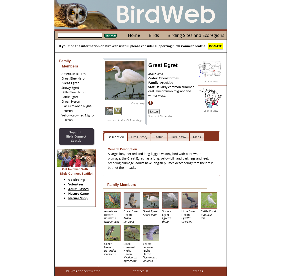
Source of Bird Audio (160, 116)
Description (116, 137)
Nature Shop (78, 198)
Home (134, 35)
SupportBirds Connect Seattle (76, 136)
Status (159, 137)
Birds (154, 35)
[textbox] (80, 35)
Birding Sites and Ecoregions (196, 35)
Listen (154, 111)
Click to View (211, 81)
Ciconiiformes (168, 78)
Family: (154, 82)
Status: (154, 87)
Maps (197, 137)
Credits (198, 271)
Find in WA (178, 137)
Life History (139, 137)
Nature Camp (78, 193)
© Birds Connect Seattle (83, 271)
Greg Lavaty (139, 103)
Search (110, 36)
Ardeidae (166, 82)
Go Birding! (76, 180)
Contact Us (140, 271)
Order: (153, 78)
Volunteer (75, 184)
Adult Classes (78, 189)
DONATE (215, 46)
